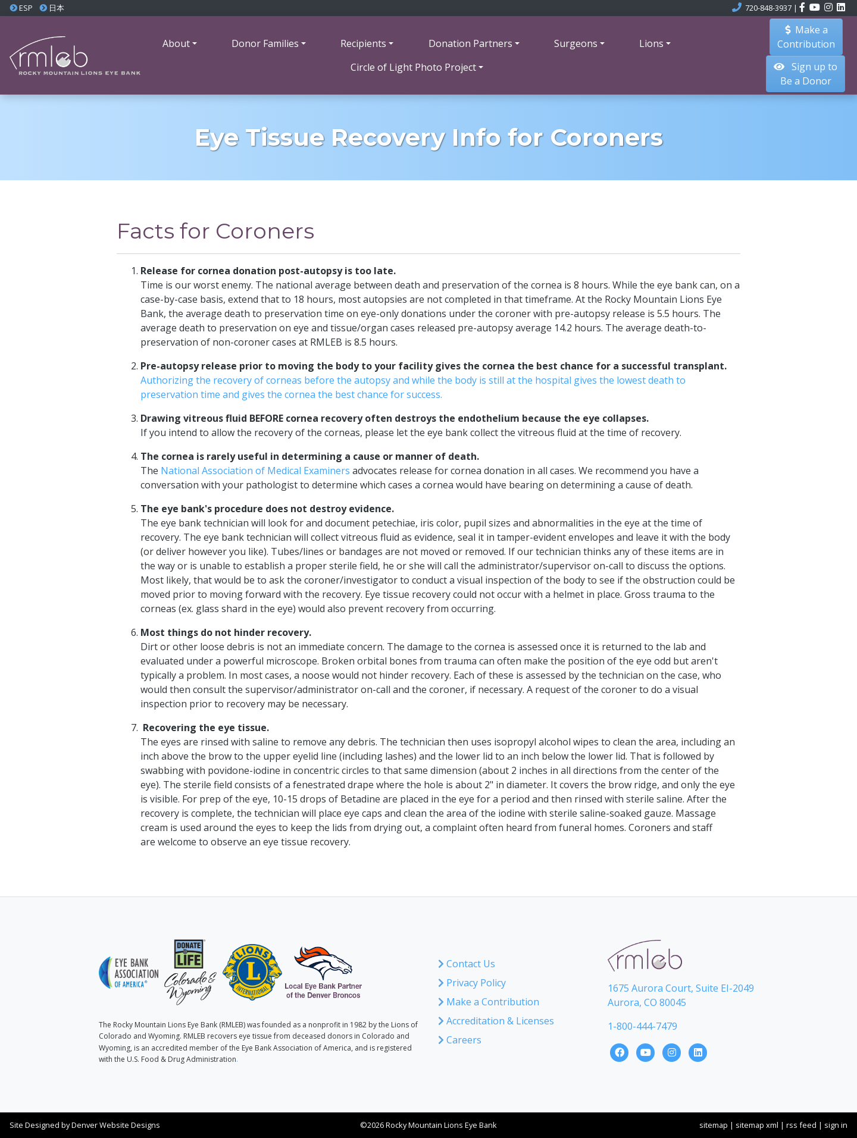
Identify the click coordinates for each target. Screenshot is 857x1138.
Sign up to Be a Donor (805, 73)
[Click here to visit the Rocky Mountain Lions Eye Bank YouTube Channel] (647, 1051)
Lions (651, 43)
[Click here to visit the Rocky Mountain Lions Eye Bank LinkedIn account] (841, 7)
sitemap (713, 1125)
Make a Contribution (488, 1001)
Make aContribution (806, 37)
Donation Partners (470, 43)
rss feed (801, 1125)
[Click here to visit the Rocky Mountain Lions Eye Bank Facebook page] (803, 7)
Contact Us (466, 963)
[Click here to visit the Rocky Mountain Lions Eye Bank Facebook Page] (621, 1051)
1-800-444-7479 (642, 1026)
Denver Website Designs (115, 1125)
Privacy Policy (472, 982)
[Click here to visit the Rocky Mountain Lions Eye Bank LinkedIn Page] (698, 1051)
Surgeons (576, 43)
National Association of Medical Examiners (255, 470)
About (176, 43)
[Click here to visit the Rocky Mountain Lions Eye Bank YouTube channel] (815, 7)
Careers (459, 1039)
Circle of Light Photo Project (413, 67)
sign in (835, 1125)
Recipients (363, 43)
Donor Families (265, 43)
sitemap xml (757, 1125)
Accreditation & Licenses (496, 1020)
